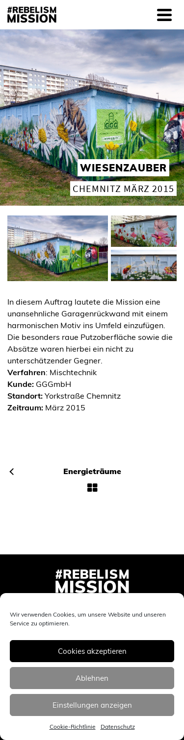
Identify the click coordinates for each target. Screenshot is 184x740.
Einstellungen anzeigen (92, 705)
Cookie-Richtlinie (73, 726)
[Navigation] (164, 14)
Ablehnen (92, 678)
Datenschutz (118, 726)
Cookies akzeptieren (92, 651)
